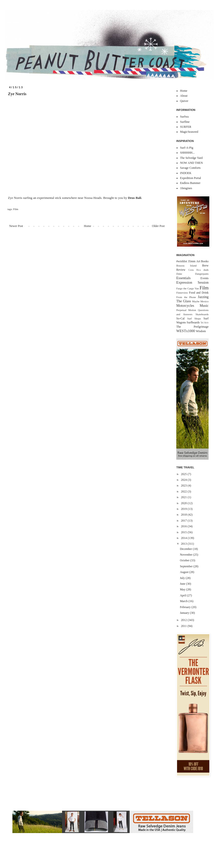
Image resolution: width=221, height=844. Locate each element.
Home (87, 226)
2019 (184, 509)
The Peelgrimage (192, 326)
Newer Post (16, 226)
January (185, 613)
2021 (184, 497)
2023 (184, 485)
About (183, 95)
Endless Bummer (190, 183)
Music (204, 306)
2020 (184, 503)
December (186, 549)
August (184, 572)
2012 (184, 620)
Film (15, 209)
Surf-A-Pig (186, 147)
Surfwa (184, 116)
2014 (184, 538)
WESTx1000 (185, 331)
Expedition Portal (190, 178)
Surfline (185, 122)
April (183, 595)
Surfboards (193, 322)
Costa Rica (194, 269)
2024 (184, 480)
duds (206, 269)
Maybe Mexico (200, 301)
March (184, 601)
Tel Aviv (204, 322)
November (186, 554)
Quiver (184, 101)
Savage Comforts (190, 168)
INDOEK (185, 173)
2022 (184, 491)
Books (205, 261)
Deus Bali (134, 198)
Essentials (183, 278)
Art (198, 261)
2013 (184, 543)
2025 (184, 474)
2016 (184, 526)
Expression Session (192, 282)
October (185, 560)
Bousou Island (186, 265)
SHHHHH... (187, 152)
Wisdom (201, 331)
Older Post (158, 226)
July (182, 578)
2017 (184, 520)
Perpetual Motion (186, 310)
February (185, 607)
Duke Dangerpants (192, 273)
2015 (184, 532)
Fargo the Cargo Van (187, 288)
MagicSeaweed (189, 131)
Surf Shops (194, 318)
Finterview (182, 292)
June (183, 583)
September (186, 566)
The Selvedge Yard (191, 158)
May (183, 589)
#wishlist (181, 261)
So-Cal (180, 318)
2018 (184, 514)
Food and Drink (199, 292)
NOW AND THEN (191, 163)
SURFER (185, 127)
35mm (191, 261)
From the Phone (186, 297)
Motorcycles (185, 306)
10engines (186, 188)
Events (204, 278)
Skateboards (202, 314)
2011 (184, 626)
